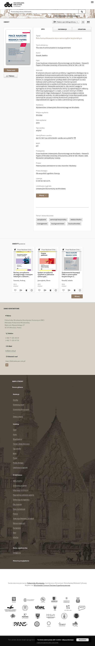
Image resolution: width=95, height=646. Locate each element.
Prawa (15, 458)
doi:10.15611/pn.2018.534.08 (46, 138)
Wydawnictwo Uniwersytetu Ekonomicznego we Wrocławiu (57, 107)
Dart (14, 533)
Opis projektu (17, 481)
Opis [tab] (43, 29)
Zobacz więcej (18, 416)
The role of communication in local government (53, 48)
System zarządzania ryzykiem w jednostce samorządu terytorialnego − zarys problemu (46, 274)
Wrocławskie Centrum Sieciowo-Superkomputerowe (52, 585)
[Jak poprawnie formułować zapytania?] (84, 16)
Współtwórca (17, 439)
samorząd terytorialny (58, 220)
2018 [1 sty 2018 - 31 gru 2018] (37, 123)
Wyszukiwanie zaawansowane (67, 16)
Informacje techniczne (21, 490)
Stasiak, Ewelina (42, 55)
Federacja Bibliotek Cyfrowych (23, 518)
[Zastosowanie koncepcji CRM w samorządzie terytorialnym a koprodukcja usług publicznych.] (71, 259)
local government (57, 224)
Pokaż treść (11, 70)
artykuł (38, 130)
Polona (15, 514)
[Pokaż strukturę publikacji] (23, 249)
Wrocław (39, 115)
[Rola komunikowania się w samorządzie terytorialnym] (18, 47)
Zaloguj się (17, 553)
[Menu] (92, 2)
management (42, 224)
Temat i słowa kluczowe (21, 444)
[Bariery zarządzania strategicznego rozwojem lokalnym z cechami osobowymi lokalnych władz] (23, 259)
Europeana (17, 528)
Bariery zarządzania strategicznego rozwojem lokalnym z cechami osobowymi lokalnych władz (23, 274)
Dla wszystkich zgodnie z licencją (48, 173)
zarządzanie (41, 220)
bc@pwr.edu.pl (10, 351)
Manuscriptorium (19, 523)
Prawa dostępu (18, 463)
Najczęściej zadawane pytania (23, 495)
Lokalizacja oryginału (20, 467)
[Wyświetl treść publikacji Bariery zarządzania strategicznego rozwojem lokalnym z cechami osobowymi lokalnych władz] (26, 290)
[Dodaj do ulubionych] (83, 22)
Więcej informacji (67, 640)
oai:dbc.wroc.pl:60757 (67, 138)
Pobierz (9, 75)
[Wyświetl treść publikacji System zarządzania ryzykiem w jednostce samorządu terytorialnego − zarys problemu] (50, 290)
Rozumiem (82, 640)
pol (37, 146)
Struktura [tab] (82, 29)
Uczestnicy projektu (20, 485)
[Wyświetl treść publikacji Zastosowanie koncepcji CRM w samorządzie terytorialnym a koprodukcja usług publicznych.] (74, 290)
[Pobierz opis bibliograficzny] (20, 290)
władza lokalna (76, 220)
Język (15, 453)
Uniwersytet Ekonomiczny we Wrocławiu (51, 189)
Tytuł (14, 430)
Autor (15, 434)
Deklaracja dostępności (21, 499)
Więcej (77, 296)
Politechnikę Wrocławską (36, 583)
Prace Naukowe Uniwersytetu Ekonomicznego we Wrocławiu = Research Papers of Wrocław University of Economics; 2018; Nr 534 (62, 154)
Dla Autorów (17, 504)
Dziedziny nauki (18, 405)
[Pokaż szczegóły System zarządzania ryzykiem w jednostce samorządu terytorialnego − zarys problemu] (55, 290)
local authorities (74, 224)
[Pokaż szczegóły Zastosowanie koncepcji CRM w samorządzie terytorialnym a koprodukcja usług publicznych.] (79, 290)
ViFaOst (15, 537)
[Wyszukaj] (82, 12)
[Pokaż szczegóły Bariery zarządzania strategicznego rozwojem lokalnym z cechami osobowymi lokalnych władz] (31, 290)
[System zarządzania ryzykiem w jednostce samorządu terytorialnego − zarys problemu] (47, 259)
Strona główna (17, 387)
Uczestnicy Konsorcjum (21, 409)
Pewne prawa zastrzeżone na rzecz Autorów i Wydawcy (56, 166)
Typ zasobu (17, 448)
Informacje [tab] (62, 29)
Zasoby (15, 400)
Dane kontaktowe (19, 509)
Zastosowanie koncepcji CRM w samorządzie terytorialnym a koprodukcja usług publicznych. (71, 274)
